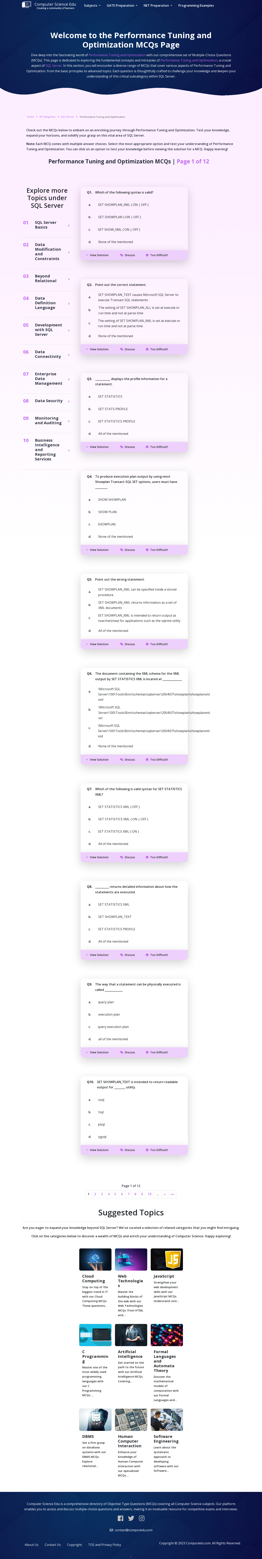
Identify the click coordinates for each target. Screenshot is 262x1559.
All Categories (47, 116)
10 (149, 1194)
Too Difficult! (157, 255)
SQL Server (67, 116)
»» (172, 1194)
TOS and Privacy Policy (104, 1545)
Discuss (127, 255)
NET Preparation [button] (157, 5)
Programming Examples (196, 5)
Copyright (74, 1545)
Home (30, 116)
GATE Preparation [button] (121, 5)
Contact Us (53, 1545)
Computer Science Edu (49, 5)
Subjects (91, 5)
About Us (31, 1545)
